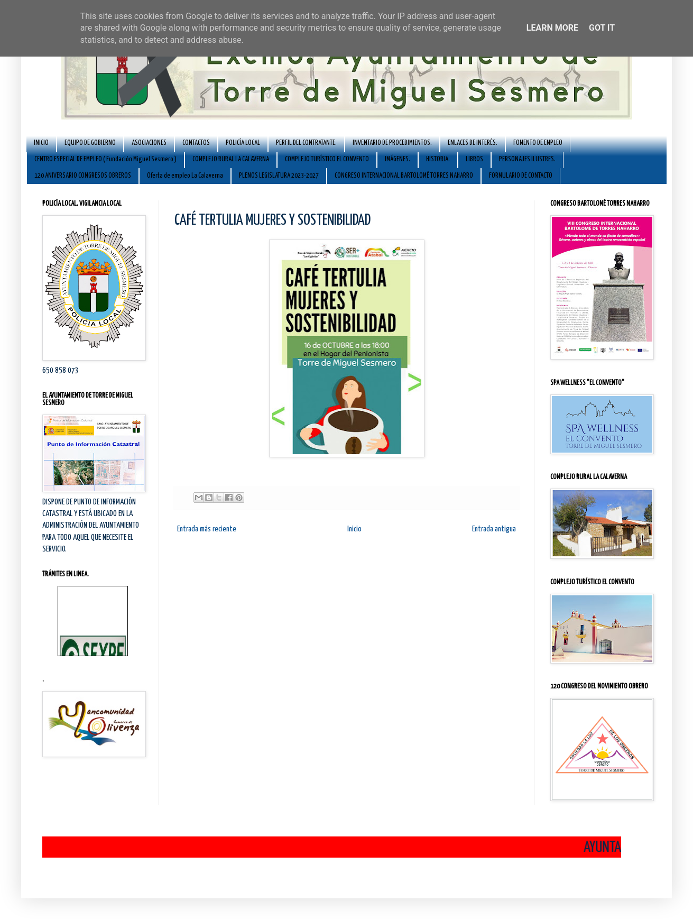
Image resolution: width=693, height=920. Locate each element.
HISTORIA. (438, 159)
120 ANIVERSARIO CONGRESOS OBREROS (82, 175)
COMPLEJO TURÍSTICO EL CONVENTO (327, 159)
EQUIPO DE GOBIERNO (90, 143)
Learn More (552, 28)
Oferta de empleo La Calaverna (185, 175)
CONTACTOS (196, 143)
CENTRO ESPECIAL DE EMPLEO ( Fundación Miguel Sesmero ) (105, 159)
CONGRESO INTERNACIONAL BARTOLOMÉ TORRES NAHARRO (404, 175)
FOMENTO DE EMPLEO (537, 143)
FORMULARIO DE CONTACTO (520, 175)
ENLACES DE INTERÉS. (472, 143)
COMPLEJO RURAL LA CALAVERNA (230, 159)
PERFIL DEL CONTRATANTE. (306, 143)
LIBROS (474, 159)
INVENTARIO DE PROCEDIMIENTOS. (392, 143)
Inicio (354, 529)
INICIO (41, 143)
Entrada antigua (494, 529)
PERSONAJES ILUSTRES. (527, 159)
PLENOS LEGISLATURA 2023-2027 (279, 175)
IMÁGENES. (397, 159)
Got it (602, 28)
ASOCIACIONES (149, 143)
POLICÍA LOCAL (243, 143)
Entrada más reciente (206, 529)
